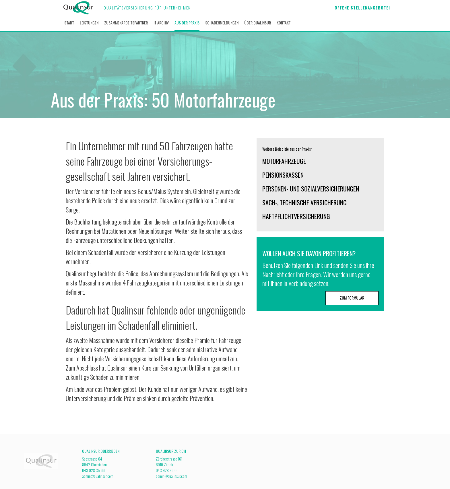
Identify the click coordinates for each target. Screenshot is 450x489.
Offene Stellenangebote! (362, 8)
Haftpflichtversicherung (296, 216)
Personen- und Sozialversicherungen (310, 188)
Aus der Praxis (186, 23)
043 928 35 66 (93, 470)
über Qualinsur (257, 23)
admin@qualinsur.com (97, 476)
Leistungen (89, 23)
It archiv (161, 23)
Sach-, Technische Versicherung (304, 202)
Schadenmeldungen (221, 23)
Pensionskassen (283, 174)
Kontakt (284, 23)
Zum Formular (352, 298)
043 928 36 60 (167, 470)
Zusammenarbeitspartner (126, 23)
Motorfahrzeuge (284, 161)
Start (69, 23)
